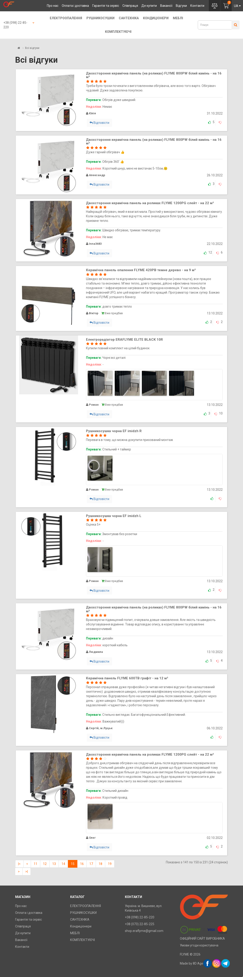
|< (19, 864)
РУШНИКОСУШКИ (100, 18)
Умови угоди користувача (199, 945)
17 (91, 864)
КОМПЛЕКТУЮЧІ (118, 32)
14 (63, 864)
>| (26, 871)
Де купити (149, 5)
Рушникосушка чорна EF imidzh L (113, 516)
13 (54, 864)
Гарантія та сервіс (105, 5)
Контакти (197, 5)
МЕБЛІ (178, 18)
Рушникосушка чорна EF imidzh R (114, 431)
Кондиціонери (156, 18)
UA (237, 6)
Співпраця (130, 5)
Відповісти (99, 123)
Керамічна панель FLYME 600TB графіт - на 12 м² (127, 678)
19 (110, 864)
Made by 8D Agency (194, 963)
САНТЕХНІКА (129, 18)
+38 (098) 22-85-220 (15, 25)
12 (45, 864)
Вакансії (166, 5)
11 (35, 864)
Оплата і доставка (75, 5)
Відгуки (181, 5)
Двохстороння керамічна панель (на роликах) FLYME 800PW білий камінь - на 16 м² (154, 75)
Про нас (52, 5)
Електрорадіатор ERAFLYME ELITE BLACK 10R (124, 340)
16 (82, 864)
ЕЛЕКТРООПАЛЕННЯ (66, 18)
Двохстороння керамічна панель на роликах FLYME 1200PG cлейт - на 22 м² (150, 203)
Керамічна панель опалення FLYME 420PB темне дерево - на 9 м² (141, 270)
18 (100, 864)
